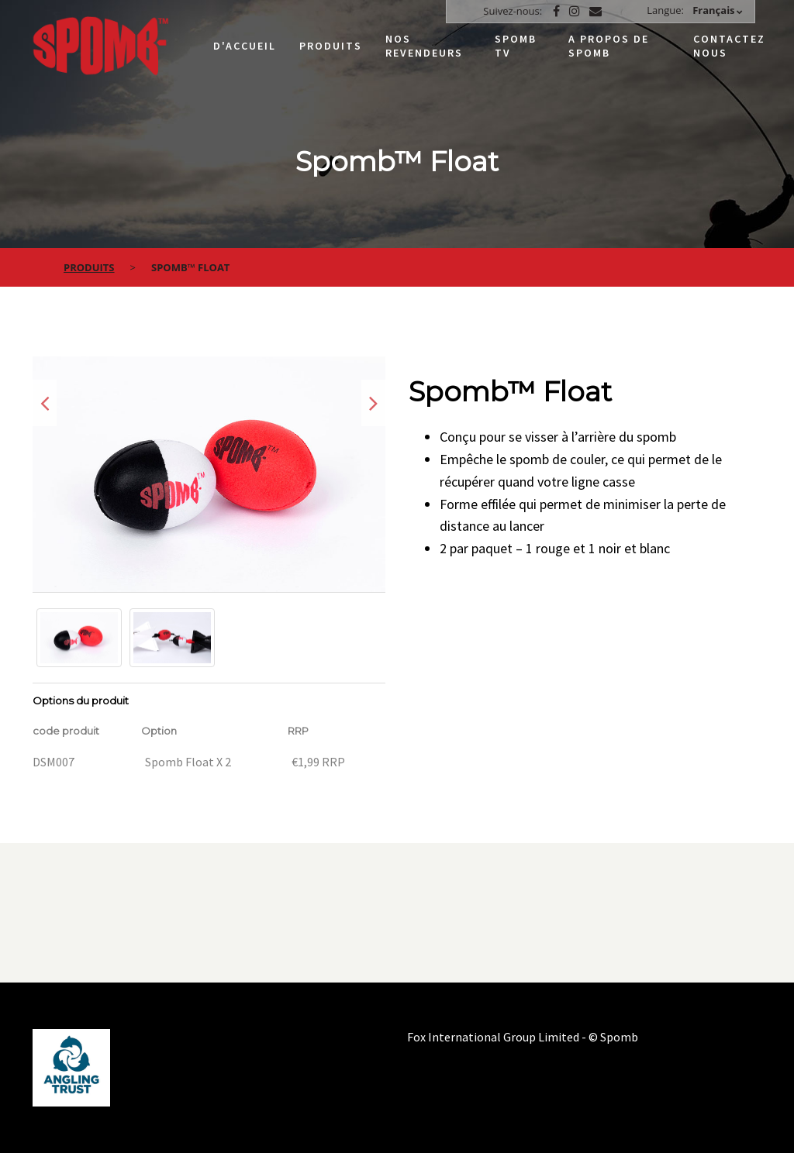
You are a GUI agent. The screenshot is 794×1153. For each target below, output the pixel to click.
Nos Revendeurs (424, 46)
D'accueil (244, 46)
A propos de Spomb (608, 46)
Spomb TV (516, 46)
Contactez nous (729, 46)
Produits (330, 46)
